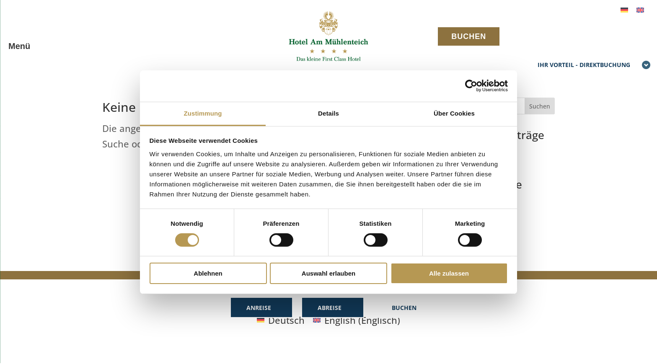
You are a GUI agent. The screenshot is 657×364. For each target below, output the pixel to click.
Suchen (539, 106)
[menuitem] (624, 9)
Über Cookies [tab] (454, 112)
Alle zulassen (449, 273)
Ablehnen (208, 273)
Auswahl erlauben (328, 273)
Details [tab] (328, 112)
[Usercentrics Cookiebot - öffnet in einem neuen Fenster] (471, 86)
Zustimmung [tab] (203, 112)
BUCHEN (468, 36)
